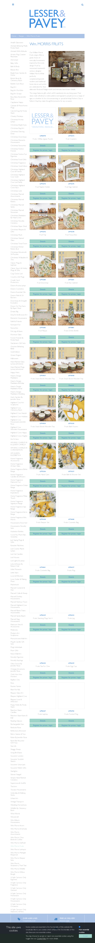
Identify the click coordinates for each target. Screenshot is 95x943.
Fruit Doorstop (42, 283)
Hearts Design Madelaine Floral (16, 387)
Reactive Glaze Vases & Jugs (19, 716)
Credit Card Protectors (15, 281)
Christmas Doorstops (19, 137)
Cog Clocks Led (16, 273)
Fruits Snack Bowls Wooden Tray (43, 378)
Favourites (14, 328)
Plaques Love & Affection (16, 700)
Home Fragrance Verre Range (19, 513)
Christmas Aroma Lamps (17, 120)
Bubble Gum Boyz (17, 84)
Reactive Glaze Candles (16, 711)
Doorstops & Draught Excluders (19, 302)
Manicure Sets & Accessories (16, 625)
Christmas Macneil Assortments (17, 195)
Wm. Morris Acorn (17, 825)
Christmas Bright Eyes (19, 125)
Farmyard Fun (15, 325)
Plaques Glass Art (17, 693)
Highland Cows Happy (19, 432)
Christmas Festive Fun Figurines (19, 155)
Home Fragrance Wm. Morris (18, 518)
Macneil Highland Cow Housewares (19, 606)
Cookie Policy (41, 938)
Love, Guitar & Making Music (18, 580)
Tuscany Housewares (18, 790)
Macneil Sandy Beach (18, 616)
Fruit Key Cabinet (71, 283)
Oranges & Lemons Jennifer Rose (18, 670)
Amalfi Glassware (17, 42)
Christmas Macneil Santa (17, 206)
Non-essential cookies (84, 930)
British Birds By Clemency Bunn (16, 79)
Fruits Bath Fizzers (71, 426)
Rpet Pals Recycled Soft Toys (17, 742)
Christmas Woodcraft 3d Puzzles (18, 253)
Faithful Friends (16, 321)
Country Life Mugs (17, 277)
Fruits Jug (71, 618)
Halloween (14, 358)
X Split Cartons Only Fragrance (18, 884)
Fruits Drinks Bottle (71, 331)
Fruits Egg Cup (71, 666)
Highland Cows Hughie (19, 436)
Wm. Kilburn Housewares (15, 821)
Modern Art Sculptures (15, 634)
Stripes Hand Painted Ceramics (18, 779)
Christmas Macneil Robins (17, 200)
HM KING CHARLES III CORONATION (19, 449)
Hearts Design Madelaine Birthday (17, 382)
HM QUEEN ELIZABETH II (16, 454)
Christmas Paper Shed (19, 226)
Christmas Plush (16, 235)
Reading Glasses (16, 721)
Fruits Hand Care (42, 474)
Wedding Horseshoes (19, 805)
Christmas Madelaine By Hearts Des (18, 216)
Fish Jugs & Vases (16, 331)
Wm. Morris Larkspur (18, 849)
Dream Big (14, 311)
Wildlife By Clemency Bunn (18, 809)
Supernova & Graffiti (18, 783)
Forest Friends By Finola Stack (17, 339)
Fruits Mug (71, 570)
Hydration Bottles (17, 531)
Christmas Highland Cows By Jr (18, 186)
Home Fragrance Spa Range (18, 508)
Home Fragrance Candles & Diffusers (18, 475)
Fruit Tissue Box (71, 235)
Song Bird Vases (16, 752)
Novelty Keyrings (17, 660)
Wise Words (15, 813)
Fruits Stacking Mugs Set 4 (42, 618)
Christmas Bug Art (17, 128)
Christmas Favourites (18, 145)
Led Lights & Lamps (18, 561)
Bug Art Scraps (16, 93)
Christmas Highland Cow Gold (18, 176)
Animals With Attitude (19, 51)
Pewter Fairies (16, 686)
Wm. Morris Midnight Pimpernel (18, 854)
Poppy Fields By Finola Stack (18, 706)
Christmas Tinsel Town (19, 243)
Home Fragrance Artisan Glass (17, 465)
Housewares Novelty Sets (18, 527)
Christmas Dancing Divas (17, 132)
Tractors (14, 786)
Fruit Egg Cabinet (71, 187)
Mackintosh (15, 584)
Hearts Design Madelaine (16, 377)
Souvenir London (17, 756)
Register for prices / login (42, 150)
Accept (85, 936)
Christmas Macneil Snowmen (17, 211)
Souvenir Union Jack (18, 764)
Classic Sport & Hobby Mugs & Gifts (19, 269)
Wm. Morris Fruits (33, 36)
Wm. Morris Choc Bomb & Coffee (17, 838)
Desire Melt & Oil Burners (17, 296)
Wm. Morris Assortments (15, 833)
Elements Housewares (19, 318)
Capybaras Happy (17, 102)
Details (42, 145)
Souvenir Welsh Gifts (18, 768)
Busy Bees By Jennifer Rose (18, 98)
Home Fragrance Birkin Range (19, 470)
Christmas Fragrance (18, 163)
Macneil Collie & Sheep (19, 593)
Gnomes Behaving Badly (17, 347)
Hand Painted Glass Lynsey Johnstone (17, 363)
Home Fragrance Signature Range (17, 502)
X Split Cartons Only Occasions (18, 905)
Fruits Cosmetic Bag (71, 522)
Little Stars (14, 572)
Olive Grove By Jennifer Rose (16, 665)
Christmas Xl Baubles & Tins (19, 258)
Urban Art (14, 798)
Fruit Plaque (42, 331)
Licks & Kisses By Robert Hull (17, 565)
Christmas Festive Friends (17, 150)
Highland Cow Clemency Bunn (16, 409)
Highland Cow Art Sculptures (17, 403)
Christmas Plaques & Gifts (18, 230)
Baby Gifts (14, 63)
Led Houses (15, 557)
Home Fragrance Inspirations (17, 492)
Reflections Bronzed (18, 731)
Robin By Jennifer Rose (19, 737)
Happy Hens (15, 372)
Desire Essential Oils (18, 292)
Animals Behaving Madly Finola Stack (19, 47)
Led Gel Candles (17, 554)
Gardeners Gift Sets (18, 343)
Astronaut (14, 60)
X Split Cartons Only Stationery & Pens (18, 910)
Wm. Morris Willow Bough (18, 873)
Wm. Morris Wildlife (18, 869)
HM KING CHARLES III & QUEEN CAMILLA (19, 443)
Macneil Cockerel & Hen (18, 589)
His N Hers (15, 439)
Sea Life (13, 746)
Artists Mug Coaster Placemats (18, 55)
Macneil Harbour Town (19, 602)
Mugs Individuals (16, 647)
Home (14, 36)
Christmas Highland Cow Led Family (18, 181)
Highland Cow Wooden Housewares (19, 428)
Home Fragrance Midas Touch (19, 497)
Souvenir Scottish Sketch (17, 760)
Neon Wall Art (16, 654)
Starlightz (14, 771)
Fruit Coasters (71, 139)
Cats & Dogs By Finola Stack (19, 112)
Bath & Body (15, 66)
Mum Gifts (14, 650)
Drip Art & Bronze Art (19, 315)
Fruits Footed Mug (71, 714)
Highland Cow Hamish (19, 413)
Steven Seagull (16, 774)
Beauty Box (15, 70)
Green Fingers (16, 355)
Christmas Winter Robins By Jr (17, 248)
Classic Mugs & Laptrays (16, 264)
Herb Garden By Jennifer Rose (17, 398)
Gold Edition (15, 352)
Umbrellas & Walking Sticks (18, 794)
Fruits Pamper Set (42, 522)
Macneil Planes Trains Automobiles (18, 611)
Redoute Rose (16, 727)
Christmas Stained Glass (17, 239)
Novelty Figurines (17, 657)
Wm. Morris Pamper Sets (18, 859)
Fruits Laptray (43, 714)
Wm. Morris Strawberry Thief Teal (18, 864)
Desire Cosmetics (17, 289)
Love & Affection (17, 576)
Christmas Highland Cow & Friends (18, 170)
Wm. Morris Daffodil (18, 843)
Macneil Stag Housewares (15, 620)
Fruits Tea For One (43, 666)
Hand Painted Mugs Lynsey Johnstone (17, 368)
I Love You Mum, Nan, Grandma (18, 536)
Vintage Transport (17, 801)
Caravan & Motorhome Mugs (19, 106)
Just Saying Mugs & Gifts (17, 541)
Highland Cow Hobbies (19, 416)
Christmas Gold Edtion (19, 166)
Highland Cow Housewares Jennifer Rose (18, 422)
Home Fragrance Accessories (17, 459)
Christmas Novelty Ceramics (17, 222)
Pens (12, 683)
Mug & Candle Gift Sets (17, 643)
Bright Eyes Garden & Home (18, 74)
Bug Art (13, 87)
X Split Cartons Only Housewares (18, 900)
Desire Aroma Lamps (18, 285)
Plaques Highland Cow (19, 696)
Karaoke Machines (17, 545)
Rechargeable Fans (17, 724)
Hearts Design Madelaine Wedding (18, 393)
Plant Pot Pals (15, 689)
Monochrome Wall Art (19, 638)
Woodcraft (15, 817)
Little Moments (16, 569)
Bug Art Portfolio (17, 90)
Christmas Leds (16, 191)
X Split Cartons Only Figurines (18, 878)
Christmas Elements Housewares (18, 141)
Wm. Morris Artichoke (19, 829)
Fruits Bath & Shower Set (71, 474)
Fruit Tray (42, 235)
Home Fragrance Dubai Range (19, 486)
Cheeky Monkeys (17, 116)
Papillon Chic (15, 680)
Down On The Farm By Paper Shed (18, 307)
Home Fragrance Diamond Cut (17, 481)
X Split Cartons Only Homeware (18, 894)
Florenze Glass (16, 334)
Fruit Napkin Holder (42, 187)
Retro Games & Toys (18, 734)
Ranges (21, 36)
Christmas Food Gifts (18, 159)
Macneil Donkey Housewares (16, 597)
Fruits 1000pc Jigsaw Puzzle (43, 139)
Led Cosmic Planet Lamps (17, 550)
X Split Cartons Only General (18, 889)
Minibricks (14, 630)
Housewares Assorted (19, 523)
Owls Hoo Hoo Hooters (16, 675)
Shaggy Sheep (16, 749)
